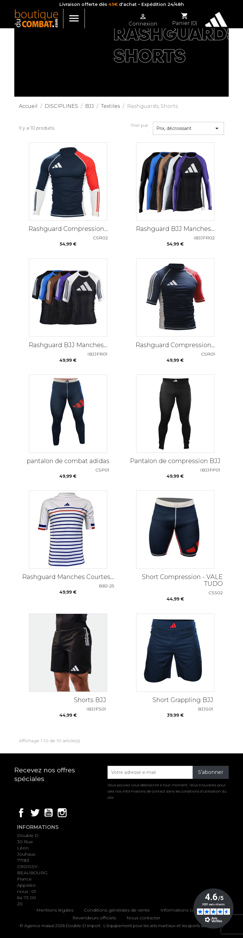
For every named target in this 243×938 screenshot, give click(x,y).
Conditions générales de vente (117, 910)
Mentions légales (54, 910)
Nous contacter (143, 918)
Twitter (35, 813)
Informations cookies (183, 910)
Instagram (62, 813)
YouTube (48, 813)
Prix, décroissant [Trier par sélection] (188, 128)
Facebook (21, 813)
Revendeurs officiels (94, 918)
